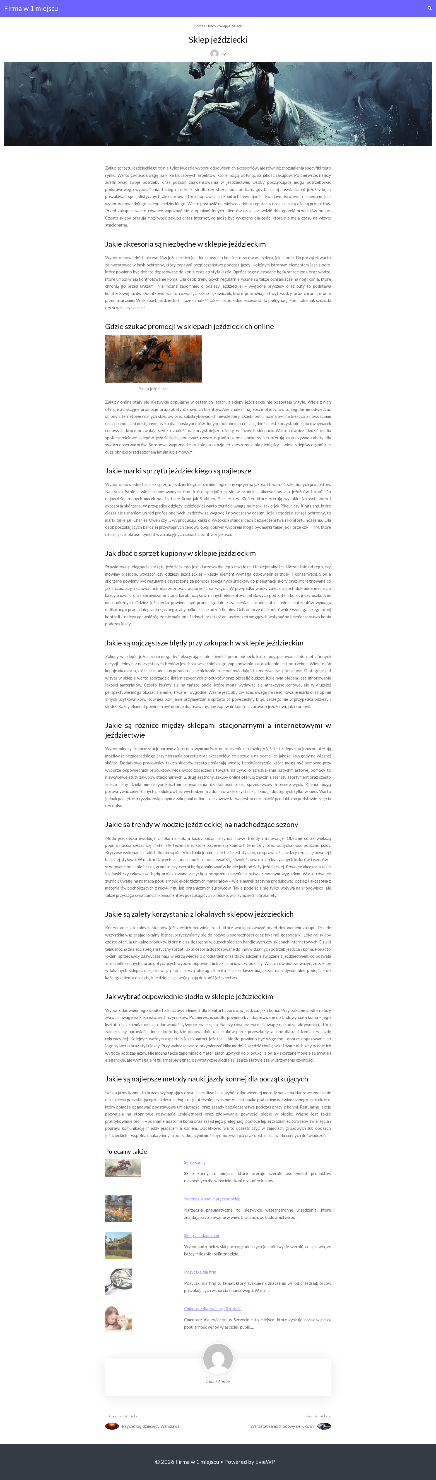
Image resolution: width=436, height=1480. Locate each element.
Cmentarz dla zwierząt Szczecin (213, 1308)
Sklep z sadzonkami (201, 1235)
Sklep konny (195, 1162)
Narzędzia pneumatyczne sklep (212, 1198)
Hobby (211, 26)
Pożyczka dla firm (200, 1271)
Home (198, 26)
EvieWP (265, 1461)
